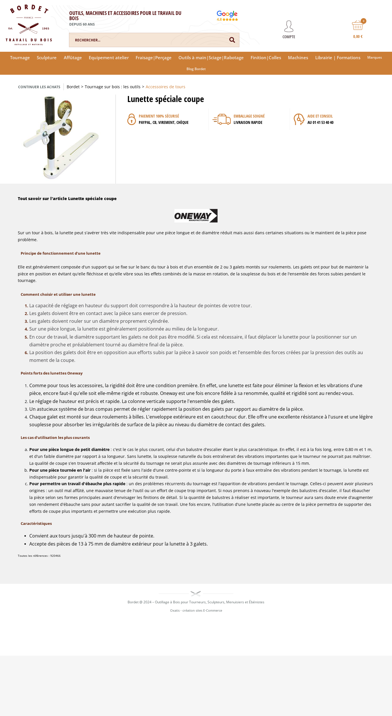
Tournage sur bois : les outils (113, 86)
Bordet (73, 86)
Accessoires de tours (165, 86)
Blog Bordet (196, 68)
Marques (374, 57)
